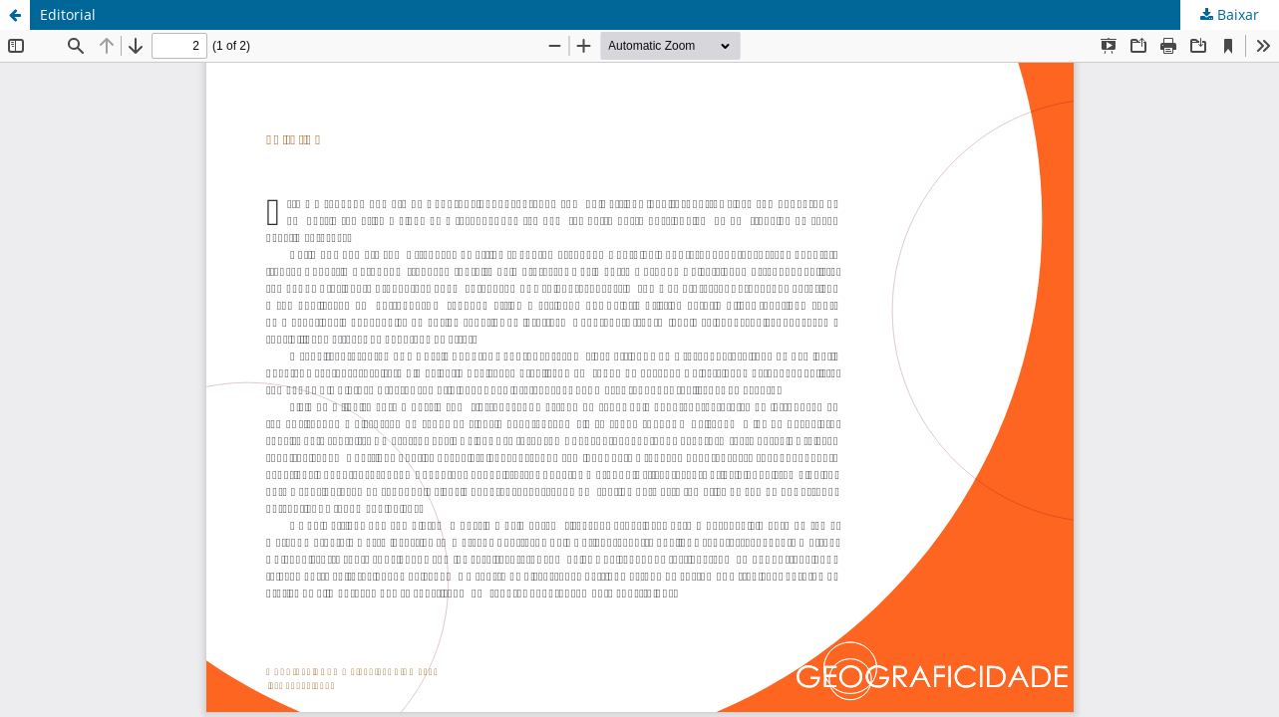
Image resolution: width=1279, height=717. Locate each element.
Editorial (68, 14)
